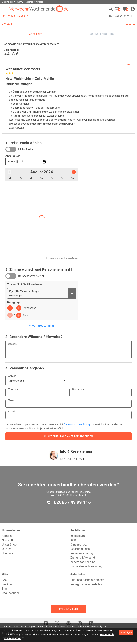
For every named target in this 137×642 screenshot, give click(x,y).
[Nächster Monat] (74, 172)
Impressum (77, 536)
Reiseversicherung (82, 553)
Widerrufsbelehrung (82, 562)
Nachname (78, 389)
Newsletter (8, 540)
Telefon (12, 400)
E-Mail (11, 411)
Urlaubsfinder (10, 593)
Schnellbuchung (102, 34)
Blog (5, 588)
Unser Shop (9, 544)
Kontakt (7, 536)
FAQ (4, 580)
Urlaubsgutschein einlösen (87, 580)
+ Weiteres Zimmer (41, 325)
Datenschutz (78, 544)
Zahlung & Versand (82, 557)
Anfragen (36, 34)
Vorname (13, 389)
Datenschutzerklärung (77, 424)
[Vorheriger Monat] (9, 172)
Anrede (12, 376)
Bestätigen (126, 632)
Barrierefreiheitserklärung (86, 566)
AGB (73, 540)
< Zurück (7, 24)
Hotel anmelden (69, 609)
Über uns (7, 553)
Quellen (6, 549)
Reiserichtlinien (80, 549)
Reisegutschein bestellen (86, 584)
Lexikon (7, 584)
